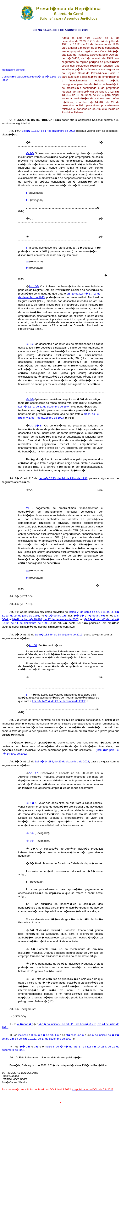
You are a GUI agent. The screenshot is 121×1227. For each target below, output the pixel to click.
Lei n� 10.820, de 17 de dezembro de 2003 (48, 130)
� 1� (30, 153)
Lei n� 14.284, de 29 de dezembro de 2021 (58, 701)
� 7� (30, 399)
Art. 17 (33, 773)
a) (27, 261)
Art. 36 (33, 645)
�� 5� (78, 615)
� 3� (30, 840)
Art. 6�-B (35, 425)
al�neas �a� (75, 1035)
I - (27, 192)
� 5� (30, 343)
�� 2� (25, 1046)
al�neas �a (25, 1024)
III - (28, 694)
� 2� (30, 833)
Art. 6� (34, 286)
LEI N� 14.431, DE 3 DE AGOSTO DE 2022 (60, 30)
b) (27, 267)
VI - (29, 508)
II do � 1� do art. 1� (45, 1035)
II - (27, 200)
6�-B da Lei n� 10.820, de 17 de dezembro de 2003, (45, 619)
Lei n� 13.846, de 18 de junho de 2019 (58, 634)
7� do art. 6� (96, 615)
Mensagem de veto (13, 69)
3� (36, 1046)
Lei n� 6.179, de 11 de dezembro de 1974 (44, 406)
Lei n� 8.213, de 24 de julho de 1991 (63, 478)
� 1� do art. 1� (55, 615)
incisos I (23, 1035)
